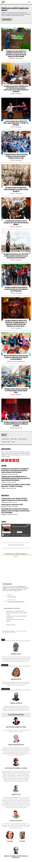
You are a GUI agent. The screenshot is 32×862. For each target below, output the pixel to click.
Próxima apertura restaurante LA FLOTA (12, 505)
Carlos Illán (16, 794)
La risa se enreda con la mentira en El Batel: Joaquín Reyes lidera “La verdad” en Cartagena (16, 123)
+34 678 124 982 (11, 597)
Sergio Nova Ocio (19, 58)
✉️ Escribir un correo (10, 624)
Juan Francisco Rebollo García (18, 361)
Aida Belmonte (18, 93)
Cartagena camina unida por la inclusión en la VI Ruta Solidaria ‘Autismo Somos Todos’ (16, 390)
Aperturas (3, 502)
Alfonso (22, 841)
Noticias (12, 93)
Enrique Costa (16, 654)
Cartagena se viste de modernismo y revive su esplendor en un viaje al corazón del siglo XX (16, 189)
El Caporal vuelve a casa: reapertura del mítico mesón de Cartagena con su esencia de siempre (14, 499)
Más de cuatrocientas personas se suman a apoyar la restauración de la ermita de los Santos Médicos (16, 357)
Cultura (12, 126)
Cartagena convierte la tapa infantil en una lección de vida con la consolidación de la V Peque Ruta (16, 289)
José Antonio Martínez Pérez (16, 727)
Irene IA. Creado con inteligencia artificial (16, 856)
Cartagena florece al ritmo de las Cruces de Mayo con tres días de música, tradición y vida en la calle (16, 156)
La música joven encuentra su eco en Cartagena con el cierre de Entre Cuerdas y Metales (16, 222)
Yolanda (10, 841)
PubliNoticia (12, 58)
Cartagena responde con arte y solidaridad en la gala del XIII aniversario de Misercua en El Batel (16, 424)
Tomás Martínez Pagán (16, 744)
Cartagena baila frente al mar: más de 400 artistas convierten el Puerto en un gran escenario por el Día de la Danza (16, 256)
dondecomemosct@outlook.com (16, 602)
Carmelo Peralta (16, 703)
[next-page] (4, 491)
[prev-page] (2, 491)
